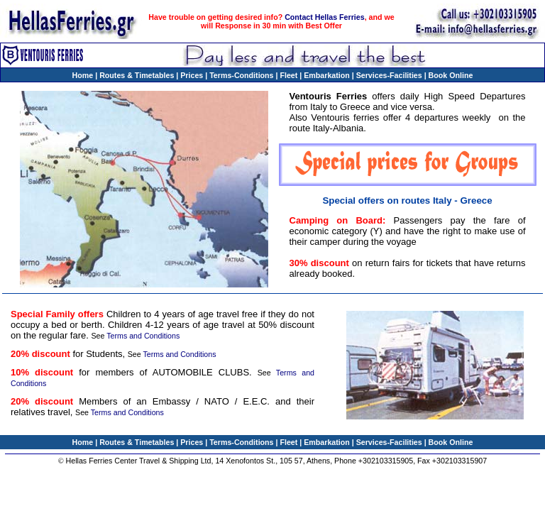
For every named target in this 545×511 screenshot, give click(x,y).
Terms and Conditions (143, 335)
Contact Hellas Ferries (325, 17)
